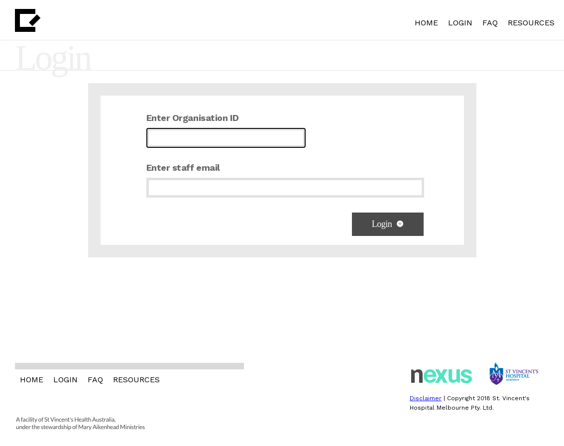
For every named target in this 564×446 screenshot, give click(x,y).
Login (388, 224)
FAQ (490, 22)
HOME (426, 22)
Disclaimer (426, 398)
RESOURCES (531, 22)
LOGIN (460, 22)
